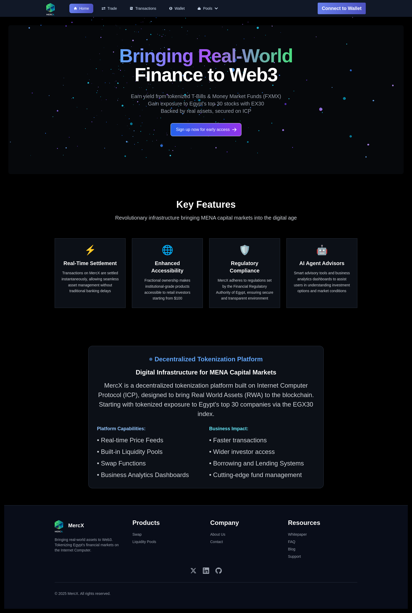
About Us (217, 534)
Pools (207, 8)
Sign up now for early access (206, 129)
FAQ (291, 542)
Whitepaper (297, 534)
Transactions (143, 8)
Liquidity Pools (144, 542)
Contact (216, 542)
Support (294, 556)
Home (81, 8)
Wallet (177, 8)
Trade (109, 8)
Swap (137, 534)
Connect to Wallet (342, 8)
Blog (291, 549)
